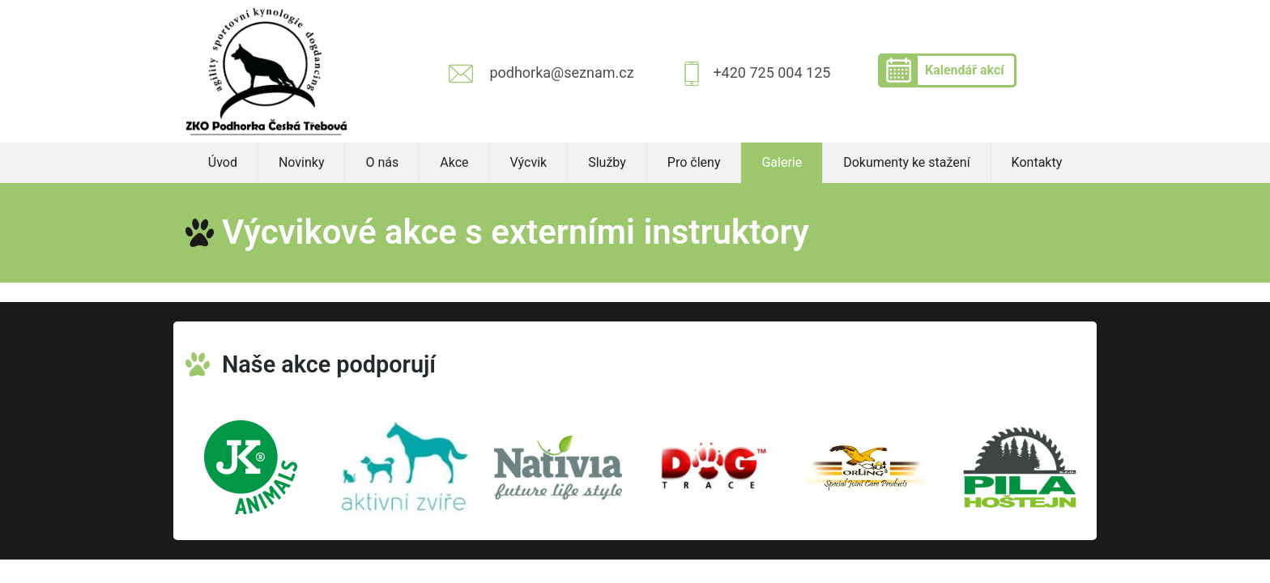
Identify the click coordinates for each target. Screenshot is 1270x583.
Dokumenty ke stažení (906, 162)
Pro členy (694, 162)
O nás (381, 162)
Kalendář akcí (964, 70)
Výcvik (529, 162)
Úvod (222, 162)
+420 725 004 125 (771, 72)
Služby (607, 162)
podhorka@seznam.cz (561, 72)
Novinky (302, 162)
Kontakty (1037, 162)
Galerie (781, 162)
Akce (454, 162)
